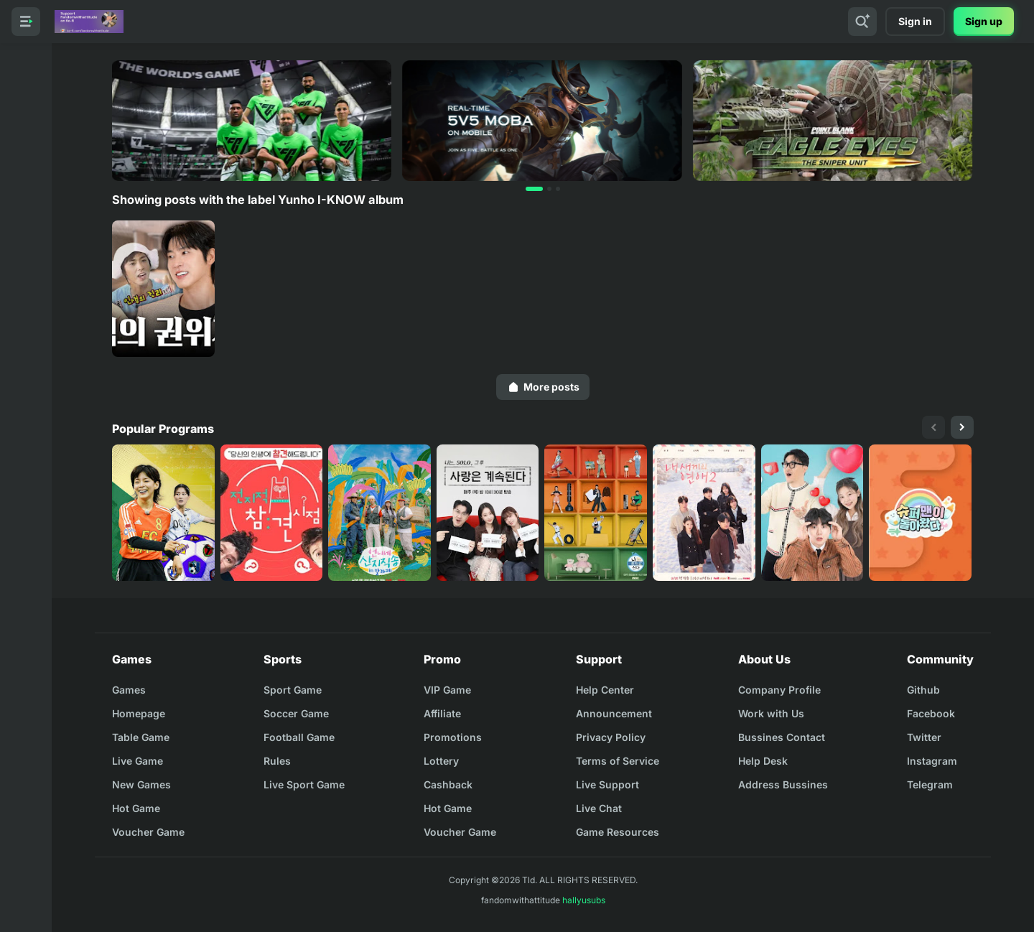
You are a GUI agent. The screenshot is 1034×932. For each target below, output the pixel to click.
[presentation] (933, 427)
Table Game (140, 737)
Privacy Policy (611, 737)
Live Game (137, 761)
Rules (277, 761)
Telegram (930, 784)
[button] (534, 189)
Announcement (614, 713)
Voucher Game (148, 832)
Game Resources (617, 832)
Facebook (931, 713)
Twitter (924, 737)
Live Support (607, 784)
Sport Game (293, 690)
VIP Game (447, 690)
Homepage (138, 713)
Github (923, 690)
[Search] (862, 21)
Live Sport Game (304, 784)
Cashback (448, 784)
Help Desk (763, 761)
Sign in (915, 21)
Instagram (932, 761)
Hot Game (136, 808)
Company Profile (779, 690)
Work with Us (771, 713)
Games (129, 690)
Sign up (983, 21)
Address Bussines (783, 784)
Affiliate (442, 713)
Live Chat (599, 808)
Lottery (441, 761)
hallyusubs (583, 900)
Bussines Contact (781, 737)
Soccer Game (296, 713)
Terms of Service (617, 761)
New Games (141, 784)
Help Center (605, 690)
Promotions (453, 737)
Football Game (299, 737)
